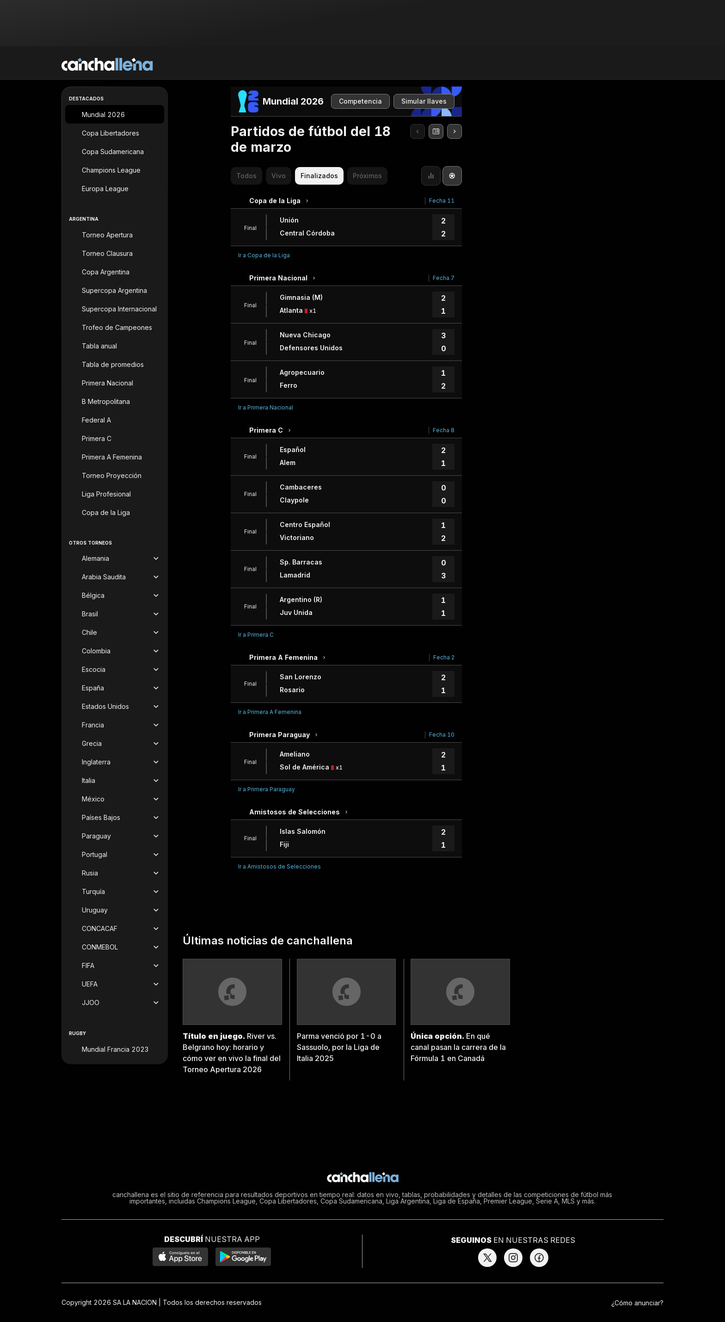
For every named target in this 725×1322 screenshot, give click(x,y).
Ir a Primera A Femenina (269, 711)
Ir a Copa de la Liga (264, 255)
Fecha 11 (442, 200)
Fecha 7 (444, 277)
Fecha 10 (442, 734)
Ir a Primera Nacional (265, 407)
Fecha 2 (444, 657)
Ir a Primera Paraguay (266, 789)
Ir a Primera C (256, 634)
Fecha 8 (444, 430)
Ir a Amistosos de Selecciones (279, 866)
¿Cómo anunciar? (637, 1303)
